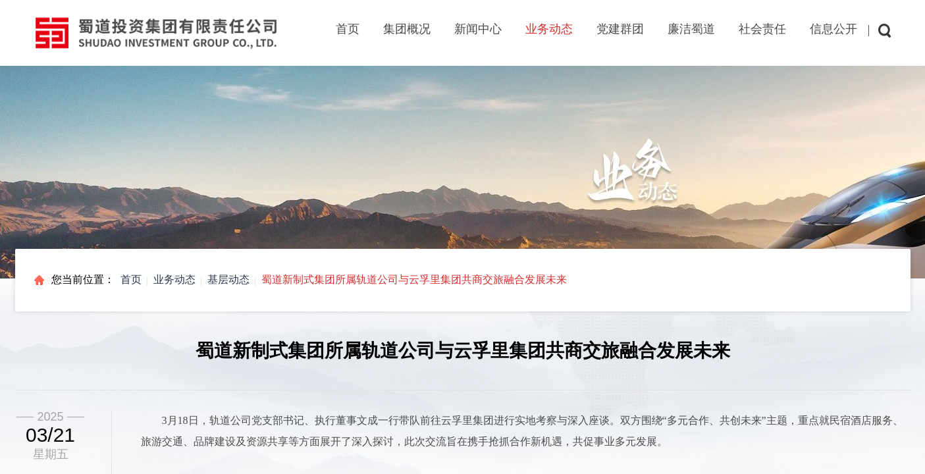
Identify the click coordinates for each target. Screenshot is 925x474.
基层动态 (228, 279)
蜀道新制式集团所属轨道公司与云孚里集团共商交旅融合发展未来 (414, 279)
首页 (347, 29)
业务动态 (174, 279)
